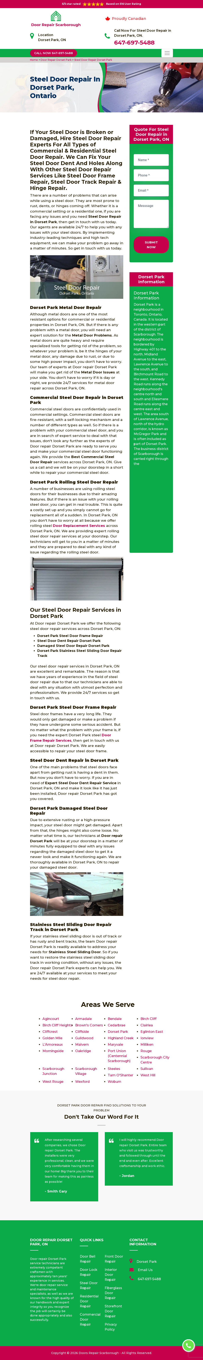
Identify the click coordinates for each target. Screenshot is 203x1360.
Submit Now (151, 244)
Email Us (145, 1270)
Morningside (53, 1051)
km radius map (151, 511)
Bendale (115, 1019)
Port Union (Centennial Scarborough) (119, 1056)
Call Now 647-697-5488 (53, 53)
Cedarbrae (116, 1025)
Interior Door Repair (111, 1275)
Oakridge (83, 1051)
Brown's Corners (89, 1025)
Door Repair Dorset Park (55, 59)
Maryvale (115, 1044)
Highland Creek (121, 1038)
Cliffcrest (50, 1032)
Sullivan (146, 1069)
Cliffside (82, 1032)
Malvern (82, 1044)
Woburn (114, 1082)
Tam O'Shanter (120, 1075)
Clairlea (146, 1025)
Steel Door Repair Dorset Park (93, 59)
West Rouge (52, 1082)
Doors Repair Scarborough (99, 1353)
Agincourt (50, 1019)
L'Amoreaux (52, 1044)
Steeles (114, 1069)
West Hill (147, 1075)
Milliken (146, 1044)
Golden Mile (52, 1038)
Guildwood (84, 1038)
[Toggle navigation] (167, 53)
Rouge (146, 1051)
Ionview (146, 1038)
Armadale (83, 1019)
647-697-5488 (134, 42)
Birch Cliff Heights (57, 1025)
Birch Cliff (148, 1019)
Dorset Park (118, 1032)
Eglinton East (151, 1032)
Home (34, 59)
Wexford (82, 1082)
